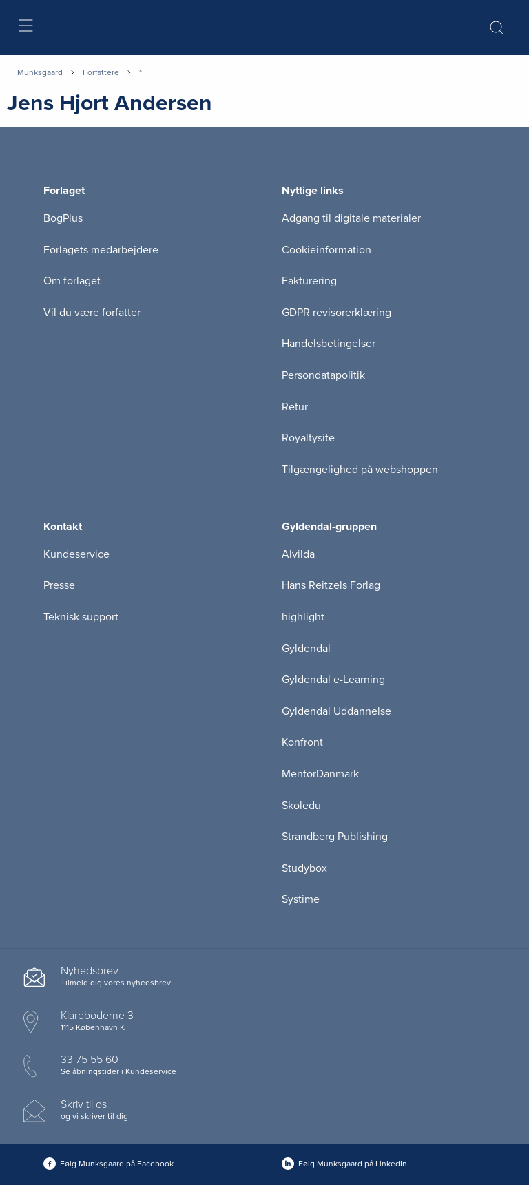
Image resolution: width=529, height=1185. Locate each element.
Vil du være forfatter (92, 312)
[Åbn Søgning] (496, 27)
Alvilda (298, 554)
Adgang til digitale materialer (351, 218)
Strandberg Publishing (335, 836)
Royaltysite (308, 438)
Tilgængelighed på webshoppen (360, 469)
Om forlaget (72, 281)
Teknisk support (80, 617)
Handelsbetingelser (328, 343)
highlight (303, 617)
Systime (301, 899)
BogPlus (63, 218)
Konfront (302, 742)
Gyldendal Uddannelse (336, 711)
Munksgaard (40, 72)
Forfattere (101, 72)
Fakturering (309, 281)
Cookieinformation (326, 250)
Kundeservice (76, 554)
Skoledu (301, 805)
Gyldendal (306, 649)
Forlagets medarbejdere (100, 250)
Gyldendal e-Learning (333, 679)
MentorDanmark (320, 774)
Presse (59, 585)
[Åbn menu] (25, 27)
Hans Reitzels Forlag (331, 585)
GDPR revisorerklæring (336, 312)
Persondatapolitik (323, 375)
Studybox (304, 868)
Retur (295, 407)
